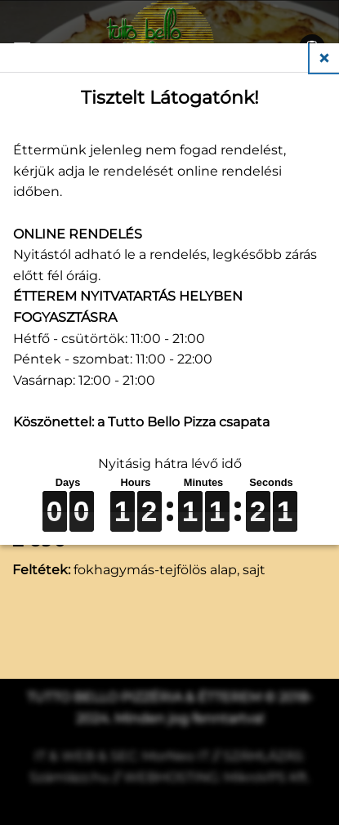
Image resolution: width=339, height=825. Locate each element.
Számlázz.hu (69, 777)
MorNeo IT (175, 756)
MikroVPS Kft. (267, 777)
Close (324, 58)
